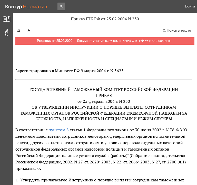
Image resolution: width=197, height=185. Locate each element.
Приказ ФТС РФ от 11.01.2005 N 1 (144, 41)
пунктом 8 (58, 130)
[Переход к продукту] (26, 6)
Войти (190, 6)
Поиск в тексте (179, 30)
